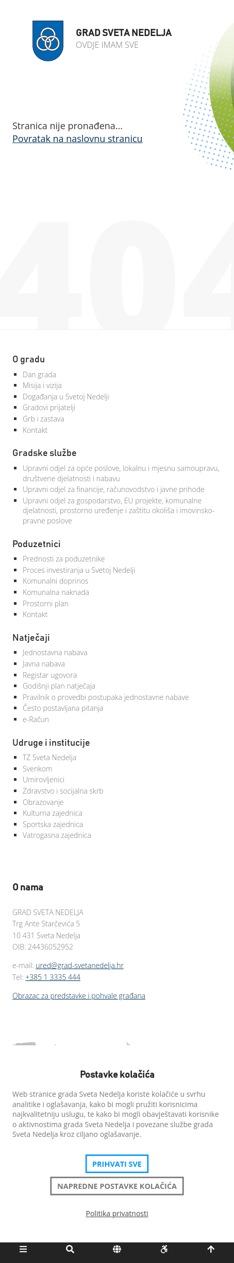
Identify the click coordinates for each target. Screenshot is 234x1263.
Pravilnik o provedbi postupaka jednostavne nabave (106, 697)
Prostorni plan (46, 603)
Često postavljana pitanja (63, 708)
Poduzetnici (36, 544)
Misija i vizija (42, 385)
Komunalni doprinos (55, 581)
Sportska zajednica (53, 824)
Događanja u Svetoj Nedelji (66, 396)
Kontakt (35, 430)
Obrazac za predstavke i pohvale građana (78, 996)
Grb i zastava (43, 419)
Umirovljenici (43, 779)
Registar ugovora (50, 675)
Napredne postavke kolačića (117, 1186)
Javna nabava (44, 664)
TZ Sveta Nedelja (49, 757)
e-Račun (36, 719)
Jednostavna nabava (55, 652)
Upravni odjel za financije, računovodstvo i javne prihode (114, 489)
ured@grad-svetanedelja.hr (80, 965)
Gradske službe (44, 453)
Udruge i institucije (51, 743)
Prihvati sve (117, 1164)
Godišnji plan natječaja (59, 686)
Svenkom (37, 769)
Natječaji (31, 638)
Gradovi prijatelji (49, 407)
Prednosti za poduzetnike (64, 559)
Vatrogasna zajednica (57, 835)
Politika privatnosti (117, 1213)
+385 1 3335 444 (52, 977)
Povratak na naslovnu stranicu (77, 138)
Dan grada (39, 374)
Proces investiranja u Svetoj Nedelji (79, 570)
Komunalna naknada (56, 592)
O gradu (28, 359)
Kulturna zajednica (52, 813)
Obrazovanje (43, 802)
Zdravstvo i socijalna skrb (63, 791)
